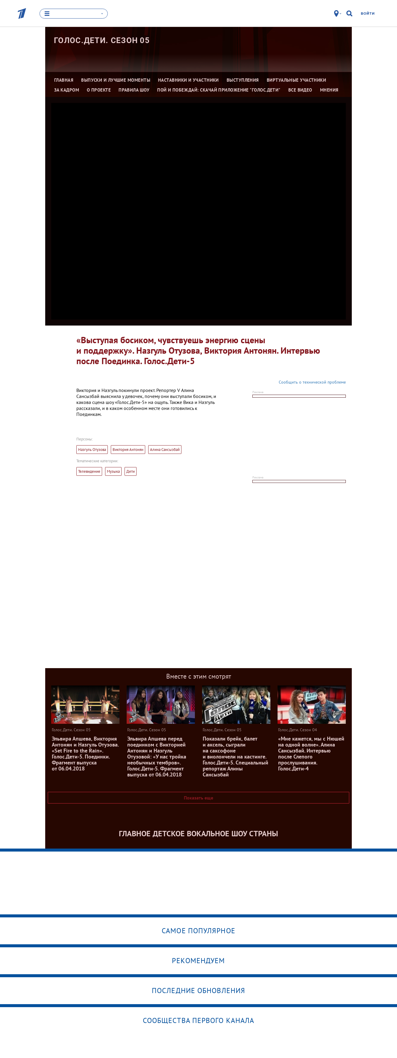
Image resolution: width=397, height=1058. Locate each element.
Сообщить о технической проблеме (312, 382)
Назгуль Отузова (92, 449)
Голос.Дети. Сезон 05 (102, 40)
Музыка (113, 471)
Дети (130, 471)
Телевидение (89, 471)
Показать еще (198, 798)
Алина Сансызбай (165, 449)
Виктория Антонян (128, 449)
